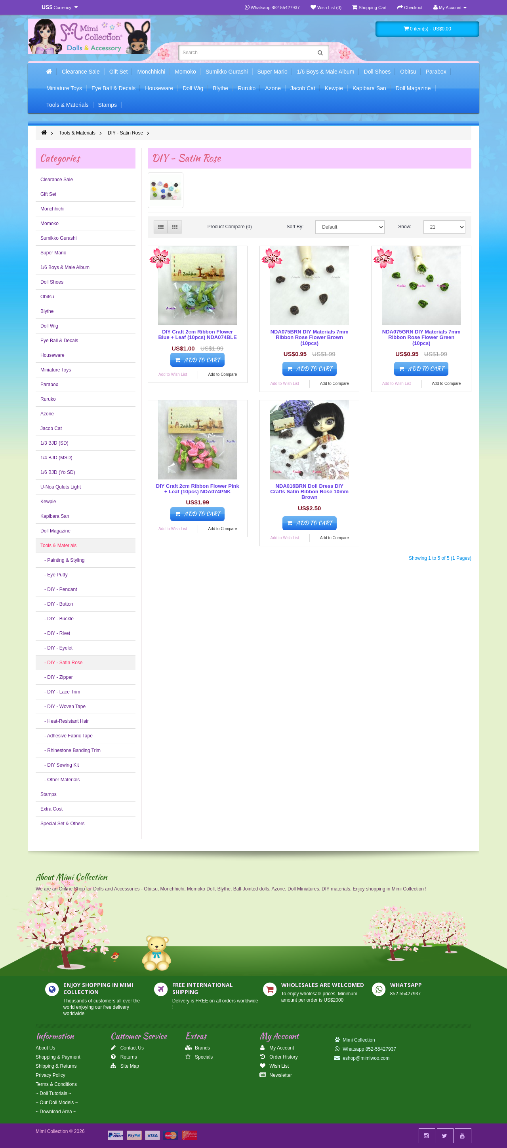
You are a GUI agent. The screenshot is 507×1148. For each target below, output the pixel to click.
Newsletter (275, 1075)
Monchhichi (151, 71)
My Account (276, 1048)
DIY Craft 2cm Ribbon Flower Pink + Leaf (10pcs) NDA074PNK (197, 488)
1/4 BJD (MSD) (56, 457)
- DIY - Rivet (55, 633)
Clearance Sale (81, 71)
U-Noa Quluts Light (60, 487)
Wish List (274, 1066)
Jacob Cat (302, 88)
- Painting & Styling (62, 560)
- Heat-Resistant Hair (64, 721)
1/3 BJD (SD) (54, 443)
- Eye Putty (54, 575)
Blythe (220, 88)
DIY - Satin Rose (125, 133)
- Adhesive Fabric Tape (66, 736)
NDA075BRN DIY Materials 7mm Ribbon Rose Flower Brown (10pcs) (310, 337)
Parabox (436, 71)
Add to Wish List (172, 374)
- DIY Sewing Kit (59, 765)
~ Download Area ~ (56, 1111)
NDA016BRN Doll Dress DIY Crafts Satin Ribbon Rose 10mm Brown (309, 491)
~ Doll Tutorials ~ (53, 1093)
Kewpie (334, 88)
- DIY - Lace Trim (60, 692)
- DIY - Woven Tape (63, 706)
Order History (278, 1057)
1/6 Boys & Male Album (326, 71)
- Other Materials (60, 779)
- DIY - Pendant (58, 589)
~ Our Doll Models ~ (57, 1102)
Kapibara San (369, 88)
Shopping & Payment (58, 1057)
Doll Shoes (377, 71)
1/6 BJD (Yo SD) (57, 472)
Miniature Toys (64, 88)
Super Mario (272, 71)
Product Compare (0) (230, 226)
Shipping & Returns (56, 1066)
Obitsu (408, 71)
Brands (197, 1048)
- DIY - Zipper (56, 677)
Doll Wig (193, 88)
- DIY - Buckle (57, 618)
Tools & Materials (67, 105)
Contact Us (127, 1048)
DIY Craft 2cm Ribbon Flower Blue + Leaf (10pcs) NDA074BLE (197, 334)
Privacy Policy (50, 1075)
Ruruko (246, 88)
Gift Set (118, 71)
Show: (404, 226)
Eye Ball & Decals (113, 88)
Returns (123, 1057)
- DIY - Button (56, 604)
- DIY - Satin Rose (61, 662)
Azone (273, 88)
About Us (45, 1048)
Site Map (124, 1066)
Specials (199, 1057)
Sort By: (295, 226)
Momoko (185, 71)
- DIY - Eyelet (56, 648)
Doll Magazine (413, 88)
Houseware (159, 88)
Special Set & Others (62, 823)
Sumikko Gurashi (227, 71)
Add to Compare (222, 374)
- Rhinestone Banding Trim (70, 750)
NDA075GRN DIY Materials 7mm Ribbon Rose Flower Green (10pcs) (421, 337)
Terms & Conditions (56, 1084)
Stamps (107, 105)
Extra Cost (51, 809)
